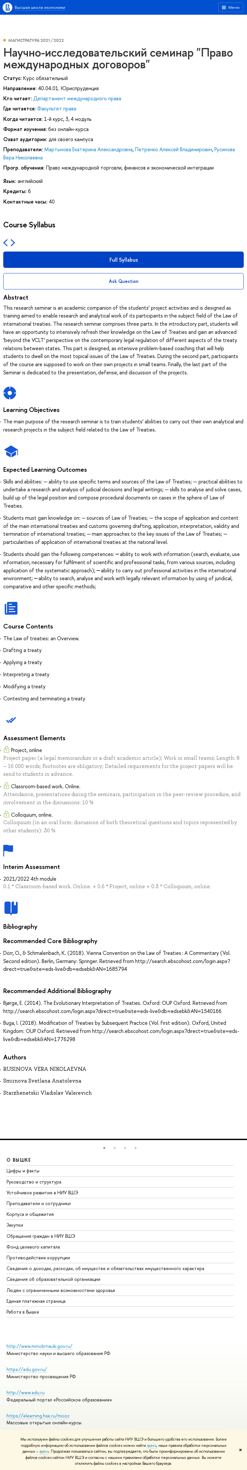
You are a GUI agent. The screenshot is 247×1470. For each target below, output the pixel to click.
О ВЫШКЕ (19, 1160)
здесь (151, 1445)
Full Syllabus (123, 259)
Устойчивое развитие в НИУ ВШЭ (42, 1192)
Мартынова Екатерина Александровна (88, 149)
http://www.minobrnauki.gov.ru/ (39, 1346)
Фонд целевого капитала (33, 1247)
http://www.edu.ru (26, 1392)
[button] (104, 1148)
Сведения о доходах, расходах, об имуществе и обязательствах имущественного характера (105, 1268)
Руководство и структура (34, 1182)
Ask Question (123, 281)
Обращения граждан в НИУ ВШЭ (41, 1236)
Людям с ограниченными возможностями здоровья (61, 1290)
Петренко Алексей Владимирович (173, 149)
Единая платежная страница (36, 1301)
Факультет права (56, 108)
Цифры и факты (23, 1171)
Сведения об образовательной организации (53, 1279)
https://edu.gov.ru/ (27, 1369)
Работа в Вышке (23, 1312)
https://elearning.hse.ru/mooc (38, 1416)
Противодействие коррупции (38, 1257)
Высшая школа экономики (40, 7)
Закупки (15, 1225)
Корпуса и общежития (30, 1214)
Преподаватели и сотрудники (39, 1203)
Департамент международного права (77, 98)
